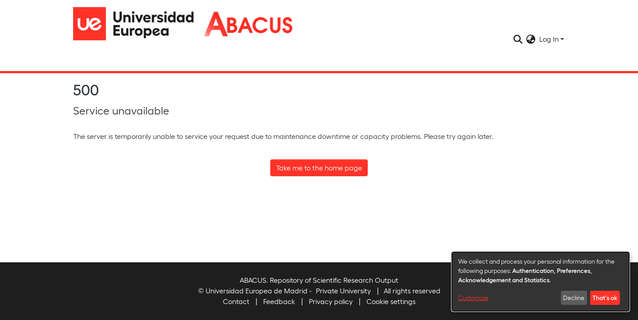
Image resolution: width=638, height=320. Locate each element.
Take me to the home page (319, 167)
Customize (473, 297)
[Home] (137, 23)
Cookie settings (391, 301)
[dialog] (540, 281)
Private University (343, 290)
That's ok (604, 297)
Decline (573, 297)
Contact (236, 301)
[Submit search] (518, 39)
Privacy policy (331, 301)
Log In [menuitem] (549, 39)
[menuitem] (531, 39)
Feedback (279, 301)
